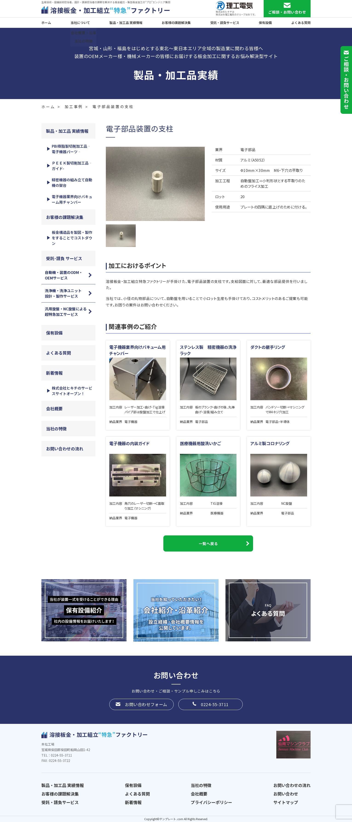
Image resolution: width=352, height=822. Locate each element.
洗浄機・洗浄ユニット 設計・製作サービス (65, 293)
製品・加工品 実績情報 (126, 22)
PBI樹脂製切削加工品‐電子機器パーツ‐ (71, 148)
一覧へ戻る (208, 543)
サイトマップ (285, 802)
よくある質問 (301, 22)
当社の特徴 (56, 429)
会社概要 (54, 408)
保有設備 (265, 22)
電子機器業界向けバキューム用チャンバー (72, 199)
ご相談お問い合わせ (346, 82)
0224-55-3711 (214, 704)
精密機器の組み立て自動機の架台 (72, 182)
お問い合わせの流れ (64, 449)
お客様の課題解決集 (176, 22)
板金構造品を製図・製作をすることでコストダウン (72, 237)
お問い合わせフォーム (146, 704)
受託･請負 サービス (64, 258)
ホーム (46, 22)
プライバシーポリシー (211, 802)
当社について (80, 22)
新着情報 (54, 373)
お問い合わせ (285, 794)
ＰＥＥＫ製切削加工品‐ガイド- (72, 165)
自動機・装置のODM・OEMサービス (64, 275)
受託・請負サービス (224, 22)
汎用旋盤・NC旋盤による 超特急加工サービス (67, 311)
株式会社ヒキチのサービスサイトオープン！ (72, 390)
